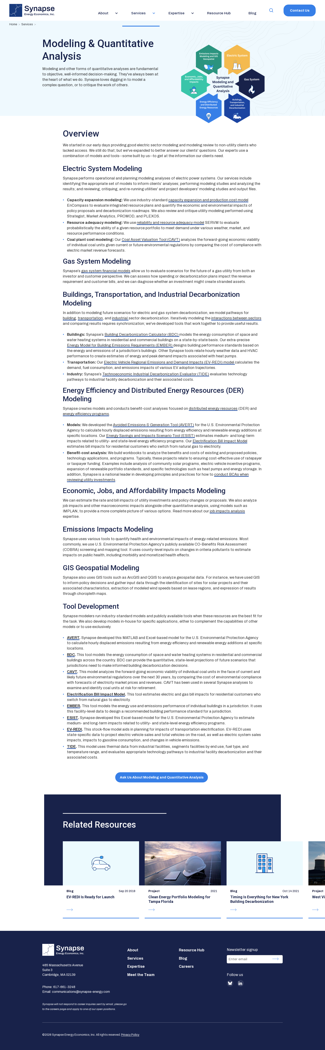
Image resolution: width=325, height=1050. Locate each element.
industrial (120, 318)
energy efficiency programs (86, 414)
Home (13, 24)
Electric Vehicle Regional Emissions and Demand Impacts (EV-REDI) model (169, 362)
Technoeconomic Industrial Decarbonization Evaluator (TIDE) (155, 374)
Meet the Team (141, 975)
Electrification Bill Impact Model (220, 441)
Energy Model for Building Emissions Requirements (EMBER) (120, 345)
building (69, 318)
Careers (186, 966)
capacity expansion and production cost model (208, 200)
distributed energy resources (213, 408)
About (132, 950)
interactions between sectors (236, 318)
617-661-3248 (64, 987)
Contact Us (299, 10)
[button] (271, 10)
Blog (183, 958)
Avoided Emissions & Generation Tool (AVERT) (153, 425)
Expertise (136, 966)
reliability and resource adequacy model (170, 223)
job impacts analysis (227, 511)
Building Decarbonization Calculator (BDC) (141, 334)
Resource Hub (191, 950)
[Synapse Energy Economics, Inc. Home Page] (32, 10)
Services (27, 24)
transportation (90, 318)
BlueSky (230, 983)
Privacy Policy (130, 1034)
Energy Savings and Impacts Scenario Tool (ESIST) (150, 436)
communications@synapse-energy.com (81, 991)
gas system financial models (105, 271)
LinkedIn (240, 983)
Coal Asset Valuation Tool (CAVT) (151, 240)
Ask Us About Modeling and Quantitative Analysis (162, 777)
